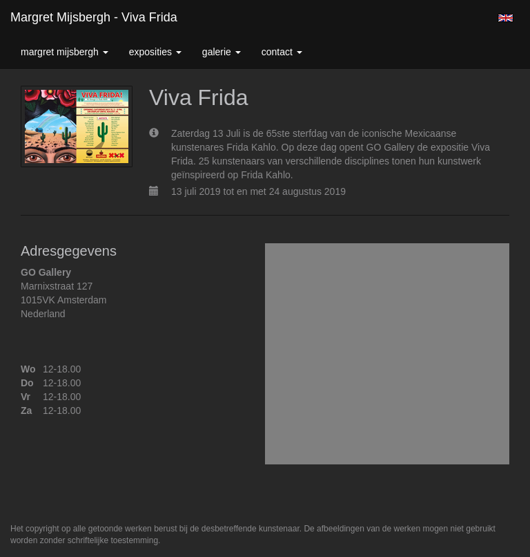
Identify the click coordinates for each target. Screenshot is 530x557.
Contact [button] (282, 51)
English (505, 18)
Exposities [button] (155, 51)
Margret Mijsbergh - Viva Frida (93, 17)
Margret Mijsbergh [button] (64, 51)
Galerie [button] (221, 51)
